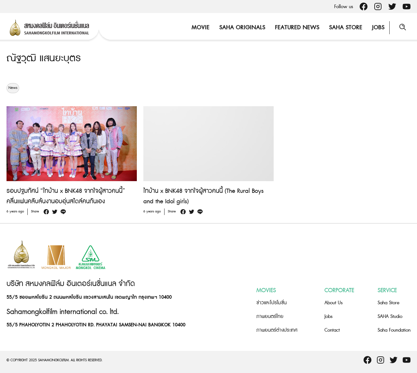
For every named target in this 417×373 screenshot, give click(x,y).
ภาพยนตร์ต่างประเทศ (276, 330)
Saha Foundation (394, 330)
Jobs (378, 27)
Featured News (297, 27)
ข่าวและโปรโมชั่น (271, 303)
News (12, 88)
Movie (200, 27)
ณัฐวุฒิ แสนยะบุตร (44, 58)
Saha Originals (242, 27)
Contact (332, 330)
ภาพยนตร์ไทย (269, 316)
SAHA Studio (390, 316)
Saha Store (345, 27)
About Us (333, 303)
